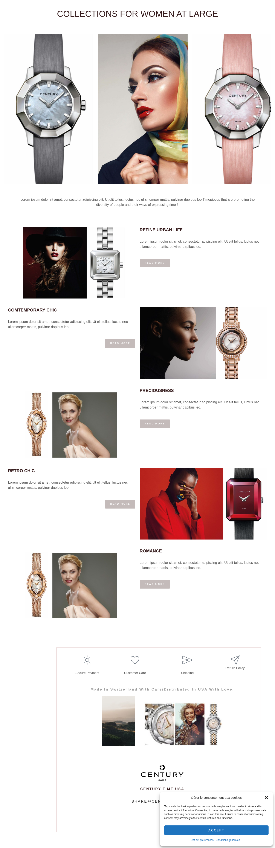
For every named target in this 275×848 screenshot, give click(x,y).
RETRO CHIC (22, 470)
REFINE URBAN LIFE (161, 230)
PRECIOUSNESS (157, 390)
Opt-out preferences (202, 840)
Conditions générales (228, 840)
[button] (266, 798)
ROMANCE (151, 550)
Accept (216, 830)
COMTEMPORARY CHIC (33, 310)
